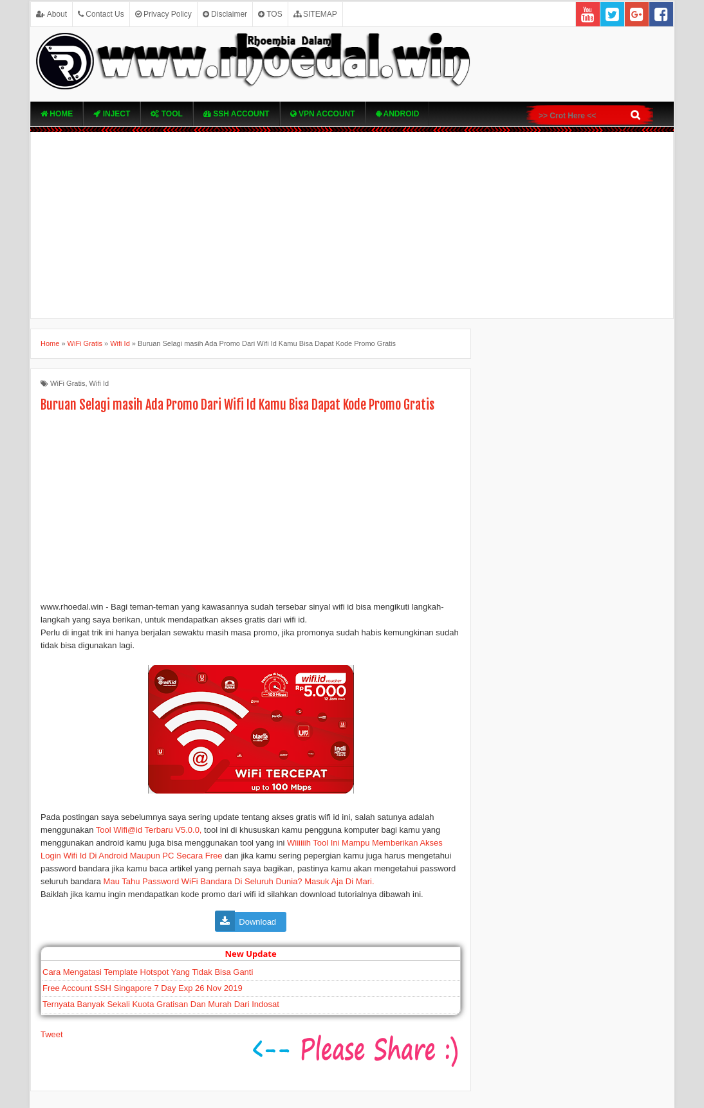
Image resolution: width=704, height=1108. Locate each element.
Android (398, 113)
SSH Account (236, 113)
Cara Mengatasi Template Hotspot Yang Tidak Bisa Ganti (147, 972)
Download (258, 922)
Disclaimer (225, 14)
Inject (111, 113)
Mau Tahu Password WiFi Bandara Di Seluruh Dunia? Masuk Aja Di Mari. (239, 881)
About (51, 14)
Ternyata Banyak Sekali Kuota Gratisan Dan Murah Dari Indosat (160, 1004)
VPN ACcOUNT (322, 113)
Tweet (52, 1034)
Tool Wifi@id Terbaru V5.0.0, (149, 830)
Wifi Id (99, 383)
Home (57, 113)
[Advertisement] (352, 225)
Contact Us (101, 14)
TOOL (166, 113)
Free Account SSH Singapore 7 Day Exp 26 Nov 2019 (142, 988)
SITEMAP (315, 14)
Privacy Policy (163, 14)
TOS (270, 14)
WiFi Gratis (67, 383)
